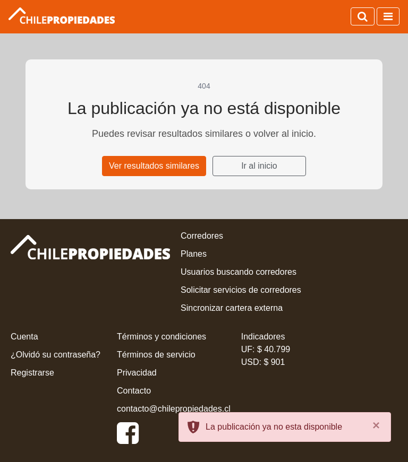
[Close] (376, 425)
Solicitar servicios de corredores (241, 289)
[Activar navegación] (388, 16)
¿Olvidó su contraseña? (55, 354)
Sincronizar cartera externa (232, 307)
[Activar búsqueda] (363, 16)
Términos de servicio (156, 354)
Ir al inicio (259, 165)
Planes (194, 253)
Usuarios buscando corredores (238, 271)
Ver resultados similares (154, 165)
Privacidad (137, 372)
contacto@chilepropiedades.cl (174, 408)
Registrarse (32, 372)
